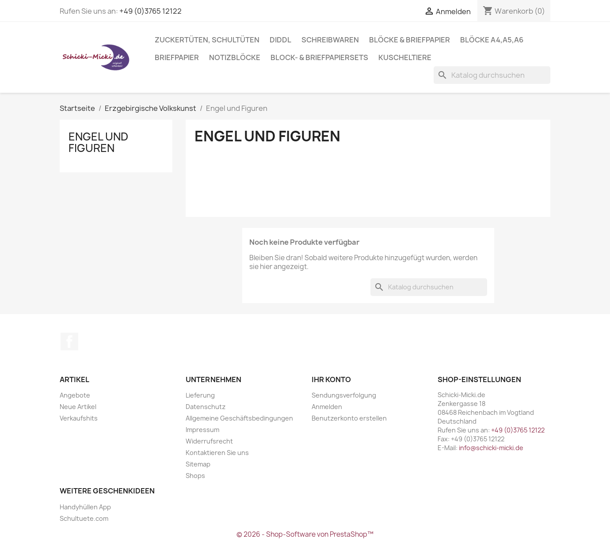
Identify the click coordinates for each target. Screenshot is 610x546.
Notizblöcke (234, 57)
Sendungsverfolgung (344, 395)
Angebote (75, 395)
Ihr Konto (331, 379)
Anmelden (327, 406)
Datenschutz (205, 406)
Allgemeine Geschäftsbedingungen (239, 418)
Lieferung (200, 395)
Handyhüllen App (85, 507)
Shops (195, 475)
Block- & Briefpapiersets (319, 57)
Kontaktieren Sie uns (217, 452)
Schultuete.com (84, 518)
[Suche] (492, 75)
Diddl (280, 40)
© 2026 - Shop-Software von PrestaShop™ (305, 534)
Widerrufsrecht (209, 441)
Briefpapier (177, 57)
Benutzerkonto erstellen (349, 418)
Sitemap (198, 464)
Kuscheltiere (404, 57)
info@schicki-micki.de (491, 448)
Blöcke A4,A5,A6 (491, 40)
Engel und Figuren (98, 142)
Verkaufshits (79, 418)
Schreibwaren (330, 40)
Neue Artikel (78, 406)
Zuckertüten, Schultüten (207, 40)
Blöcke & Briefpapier (409, 40)
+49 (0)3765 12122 (150, 11)
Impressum (202, 429)
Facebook (69, 341)
